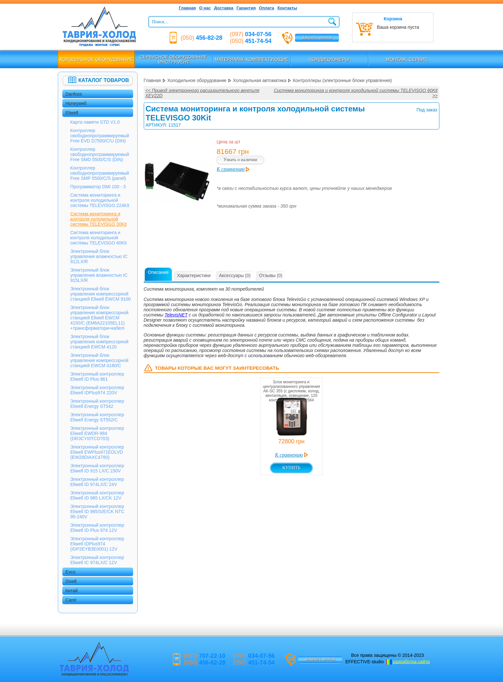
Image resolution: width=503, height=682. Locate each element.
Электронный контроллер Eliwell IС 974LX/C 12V (97, 560)
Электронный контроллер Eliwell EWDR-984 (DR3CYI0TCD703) (97, 433)
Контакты (287, 7)
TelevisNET (175, 314)
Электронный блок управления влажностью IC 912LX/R (99, 256)
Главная (187, 7)
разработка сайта (411, 661)
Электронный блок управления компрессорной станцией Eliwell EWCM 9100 (100, 294)
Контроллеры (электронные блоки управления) (342, 80)
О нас (205, 7)
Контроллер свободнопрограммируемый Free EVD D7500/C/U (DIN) (99, 135)
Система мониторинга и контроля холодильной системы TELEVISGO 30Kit (98, 219)
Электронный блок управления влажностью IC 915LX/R (99, 275)
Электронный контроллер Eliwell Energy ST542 (97, 403)
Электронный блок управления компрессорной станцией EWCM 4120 (99, 341)
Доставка (223, 7)
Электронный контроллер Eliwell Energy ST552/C (97, 417)
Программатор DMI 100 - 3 (98, 186)
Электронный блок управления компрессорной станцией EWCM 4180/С (99, 360)
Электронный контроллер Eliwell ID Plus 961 (97, 376)
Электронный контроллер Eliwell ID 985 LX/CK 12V (97, 495)
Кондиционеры (329, 59)
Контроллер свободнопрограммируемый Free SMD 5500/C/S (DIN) (99, 154)
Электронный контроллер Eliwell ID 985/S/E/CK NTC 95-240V (97, 511)
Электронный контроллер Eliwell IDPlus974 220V (97, 390)
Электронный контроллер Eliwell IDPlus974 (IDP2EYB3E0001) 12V (97, 544)
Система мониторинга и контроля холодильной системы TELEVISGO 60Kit (98, 237)
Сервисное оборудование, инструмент (174, 59)
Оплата (266, 7)
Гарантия (246, 7)
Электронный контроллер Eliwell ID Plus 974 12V (97, 527)
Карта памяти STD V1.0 (95, 122)
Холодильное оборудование (96, 59)
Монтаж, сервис (407, 59)
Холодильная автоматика (259, 80)
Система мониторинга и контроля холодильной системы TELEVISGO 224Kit (99, 200)
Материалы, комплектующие (251, 59)
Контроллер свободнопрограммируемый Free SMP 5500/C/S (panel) (99, 173)
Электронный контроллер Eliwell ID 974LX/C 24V (97, 482)
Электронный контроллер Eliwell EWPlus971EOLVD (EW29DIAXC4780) (97, 452)
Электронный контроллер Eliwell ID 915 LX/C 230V (97, 468)
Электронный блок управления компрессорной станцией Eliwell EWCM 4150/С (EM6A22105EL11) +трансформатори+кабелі (99, 318)
